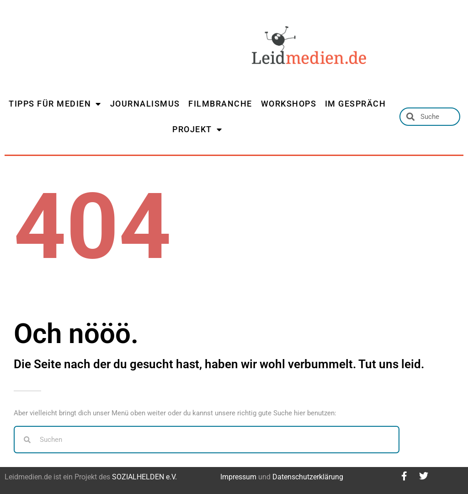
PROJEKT (197, 129)
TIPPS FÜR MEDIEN (55, 104)
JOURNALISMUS (145, 103)
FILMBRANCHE (220, 103)
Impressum (238, 477)
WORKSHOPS (289, 103)
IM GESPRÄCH (355, 103)
